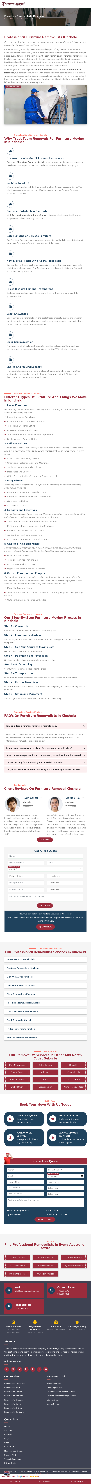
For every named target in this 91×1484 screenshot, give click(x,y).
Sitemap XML (10, 1458)
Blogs (6, 1445)
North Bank (74, 1080)
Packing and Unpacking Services (62, 1397)
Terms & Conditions (13, 1462)
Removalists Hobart (13, 1393)
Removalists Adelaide (14, 1397)
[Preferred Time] (26, 876)
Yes (47, 1211)
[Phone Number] (26, 863)
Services (8, 1437)
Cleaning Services (55, 1389)
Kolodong (45, 1072)
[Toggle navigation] (88, 4)
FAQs (6, 1441)
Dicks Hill (74, 1065)
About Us (8, 1433)
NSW (11, 19)
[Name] (45, 856)
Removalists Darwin (13, 1406)
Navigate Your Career (14, 1453)
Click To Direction (23, 1309)
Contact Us (9, 1449)
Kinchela (28, 19)
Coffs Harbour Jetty (74, 1087)
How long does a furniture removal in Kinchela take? (31, 726)
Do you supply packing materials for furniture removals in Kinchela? (38, 748)
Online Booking (54, 1406)
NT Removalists (45, 1258)
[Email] (65, 863)
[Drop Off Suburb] (26, 889)
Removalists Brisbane (14, 1401)
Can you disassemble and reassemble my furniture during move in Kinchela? (43, 769)
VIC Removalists (17, 1266)
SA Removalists (74, 1258)
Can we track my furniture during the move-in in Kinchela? (34, 762)
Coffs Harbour (45, 1065)
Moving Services (54, 1385)
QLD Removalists (74, 1266)
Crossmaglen (46, 1087)
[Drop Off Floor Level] (65, 890)
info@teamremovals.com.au (27, 1292)
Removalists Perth (12, 1389)
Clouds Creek (17, 1080)
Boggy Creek (17, 1072)
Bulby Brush (17, 1087)
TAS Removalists (17, 1275)
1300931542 (45, 927)
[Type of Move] (65, 876)
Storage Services (55, 1401)
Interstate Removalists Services (61, 1393)
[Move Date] (45, 869)
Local (62, 1215)
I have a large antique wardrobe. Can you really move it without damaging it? (44, 755)
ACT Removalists (17, 1258)
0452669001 (63, 1295)
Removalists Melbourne (15, 1385)
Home (5, 19)
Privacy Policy (10, 1466)
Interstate (50, 1215)
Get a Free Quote (45, 1162)
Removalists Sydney (13, 1410)
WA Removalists (45, 1275)
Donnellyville (74, 1072)
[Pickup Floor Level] (65, 883)
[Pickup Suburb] (26, 882)
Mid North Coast (19, 19)
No (55, 1211)
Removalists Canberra (14, 1414)
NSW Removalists (45, 1266)
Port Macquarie (17, 1065)
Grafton (45, 1080)
